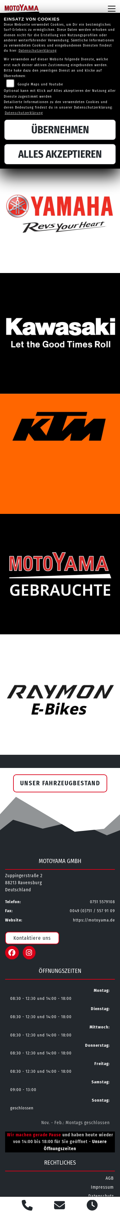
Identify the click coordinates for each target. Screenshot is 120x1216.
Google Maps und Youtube (40, 84)
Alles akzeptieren (60, 154)
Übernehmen (60, 130)
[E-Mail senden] (59, 1206)
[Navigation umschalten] (112, 9)
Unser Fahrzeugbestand (60, 783)
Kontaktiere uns (32, 938)
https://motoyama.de (94, 920)
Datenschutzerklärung (38, 50)
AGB (110, 1178)
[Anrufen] (27, 1206)
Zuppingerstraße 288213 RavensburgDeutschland (24, 883)
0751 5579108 (102, 901)
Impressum (102, 1187)
